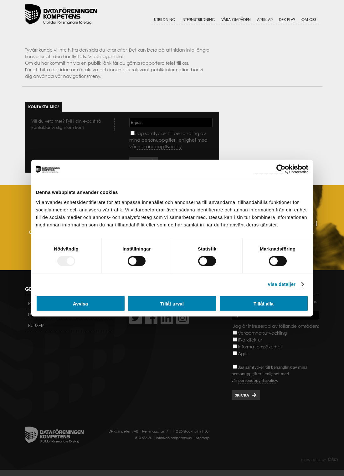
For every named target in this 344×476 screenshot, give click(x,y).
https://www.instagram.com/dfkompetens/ (182, 317)
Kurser (36, 325)
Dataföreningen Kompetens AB (61, 14)
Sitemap (203, 438)
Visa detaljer (281, 284)
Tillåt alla (264, 303)
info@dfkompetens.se (174, 438)
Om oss (308, 19)
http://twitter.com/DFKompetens (135, 317)
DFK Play (287, 19)
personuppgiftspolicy (159, 146)
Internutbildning (198, 19)
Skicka (242, 395)
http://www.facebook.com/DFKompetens (151, 317)
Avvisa (80, 303)
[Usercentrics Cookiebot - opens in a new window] (281, 169)
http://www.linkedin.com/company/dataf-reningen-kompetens (167, 317)
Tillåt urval (172, 303)
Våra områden (236, 19)
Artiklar (265, 19)
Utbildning (164, 19)
